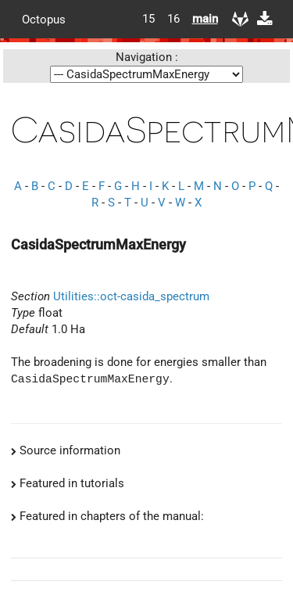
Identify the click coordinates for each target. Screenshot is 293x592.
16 (173, 19)
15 (148, 19)
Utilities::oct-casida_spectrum (131, 296)
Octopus (44, 19)
